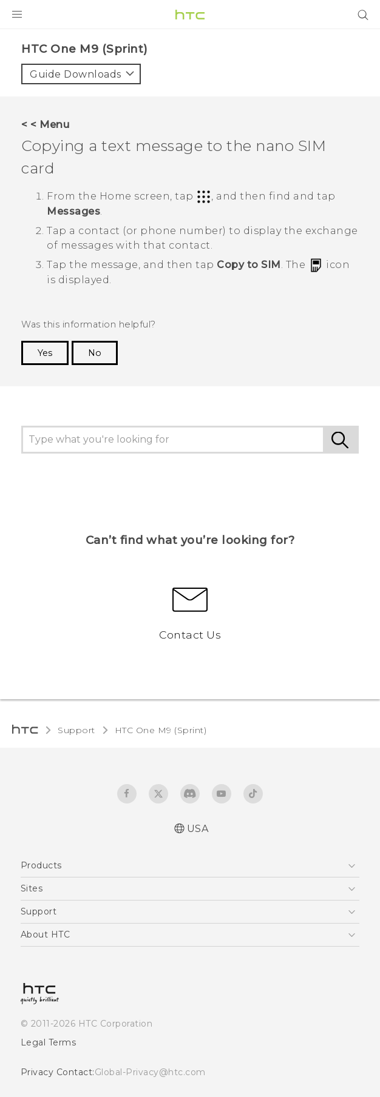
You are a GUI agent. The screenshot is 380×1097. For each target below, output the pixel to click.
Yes (45, 352)
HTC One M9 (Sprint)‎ (161, 730)
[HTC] (190, 14)
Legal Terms (48, 1042)
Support (76, 730)
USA (198, 828)
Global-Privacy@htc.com (150, 1072)
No (94, 352)
